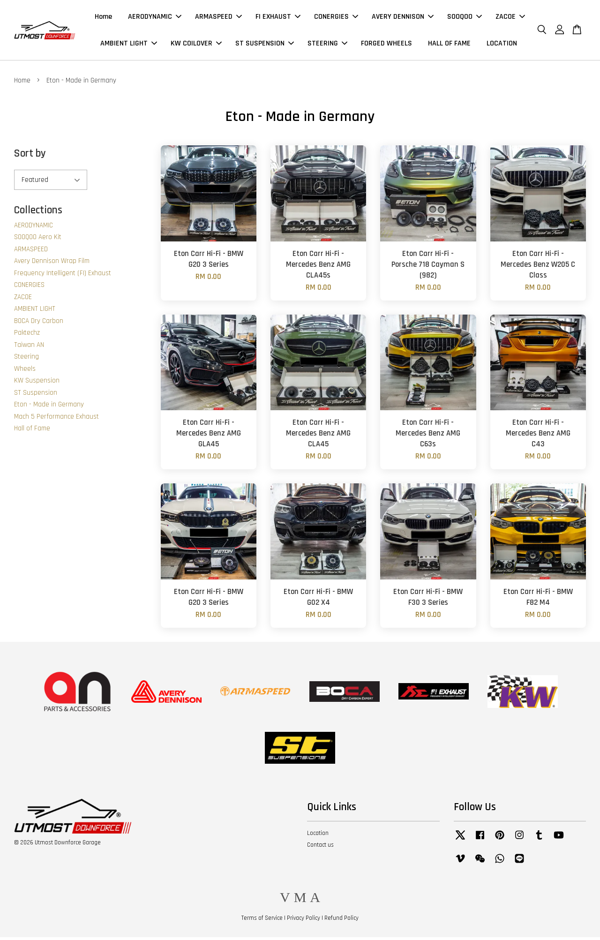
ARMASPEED (218, 18)
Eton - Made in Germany (49, 407)
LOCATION (502, 45)
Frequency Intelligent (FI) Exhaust (62, 275)
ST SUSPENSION (264, 45)
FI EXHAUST (277, 18)
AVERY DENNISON (403, 18)
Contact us (320, 847)
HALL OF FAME (449, 45)
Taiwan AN (29, 347)
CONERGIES (336, 18)
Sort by (30, 156)
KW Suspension (37, 383)
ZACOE (510, 18)
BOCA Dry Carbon (38, 323)
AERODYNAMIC (154, 18)
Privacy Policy (303, 920)
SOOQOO (464, 18)
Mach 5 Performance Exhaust (56, 419)
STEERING (327, 45)
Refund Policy (341, 920)
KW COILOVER (196, 45)
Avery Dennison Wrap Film (52, 263)
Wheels (25, 371)
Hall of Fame (32, 431)
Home (103, 18)
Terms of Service (262, 920)
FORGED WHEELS (386, 45)
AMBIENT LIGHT (128, 45)
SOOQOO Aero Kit (37, 239)
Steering (26, 359)
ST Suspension (35, 395)
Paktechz (27, 335)
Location (318, 836)
